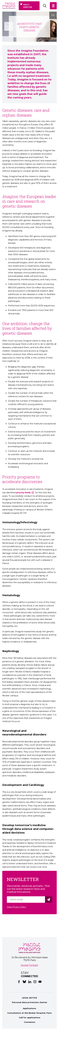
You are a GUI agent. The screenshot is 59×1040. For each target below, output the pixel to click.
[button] (53, 5)
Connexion (29, 1022)
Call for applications (29, 1017)
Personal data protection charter (29, 1002)
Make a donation (27, 5)
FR (53, 15)
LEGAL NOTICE (29, 998)
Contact (33, 965)
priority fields (23, 492)
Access (24, 965)
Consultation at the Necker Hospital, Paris (29, 1013)
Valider (49, 899)
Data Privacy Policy (16, 907)
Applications (29, 1008)
